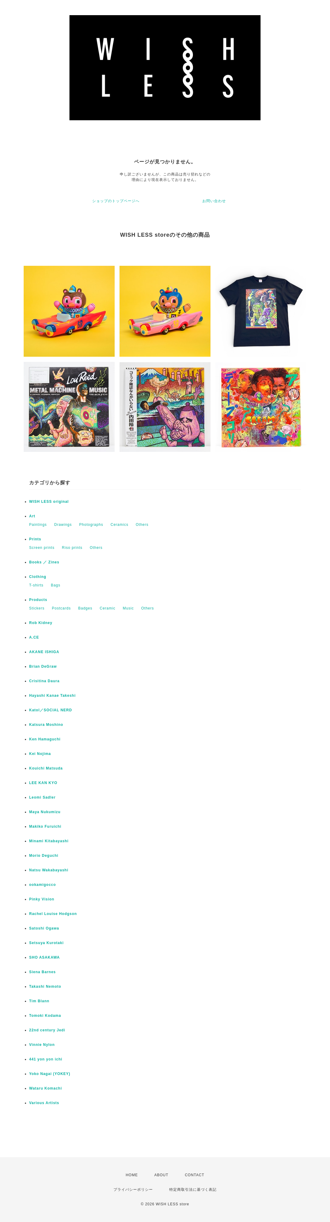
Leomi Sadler (42, 797)
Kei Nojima (40, 754)
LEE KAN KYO (43, 783)
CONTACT (194, 1175)
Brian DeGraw (43, 666)
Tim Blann (39, 1001)
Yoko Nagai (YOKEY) (49, 1074)
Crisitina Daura (44, 681)
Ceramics (119, 525)
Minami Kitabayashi (49, 841)
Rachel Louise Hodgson (53, 914)
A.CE (34, 637)
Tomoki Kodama (45, 1015)
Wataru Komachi (45, 1088)
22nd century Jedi (47, 1030)
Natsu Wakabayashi (48, 870)
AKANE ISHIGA (44, 652)
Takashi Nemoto (45, 986)
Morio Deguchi (43, 855)
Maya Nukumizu (45, 812)
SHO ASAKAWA (44, 957)
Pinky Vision (41, 899)
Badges (85, 608)
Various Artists (44, 1103)
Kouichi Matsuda (46, 768)
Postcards (61, 608)
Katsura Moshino (46, 725)
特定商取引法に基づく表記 (193, 1189)
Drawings (63, 525)
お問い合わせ (214, 201)
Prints (35, 539)
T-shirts (36, 585)
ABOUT (161, 1175)
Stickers (37, 608)
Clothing (37, 577)
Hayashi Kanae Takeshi (52, 695)
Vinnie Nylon (42, 1045)
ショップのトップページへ (116, 201)
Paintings (38, 525)
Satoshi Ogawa (44, 928)
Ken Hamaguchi (45, 739)
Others (142, 525)
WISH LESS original (49, 501)
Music (128, 608)
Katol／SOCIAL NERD (50, 710)
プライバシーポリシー (133, 1189)
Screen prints (42, 548)
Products (38, 600)
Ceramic (108, 608)
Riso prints (72, 548)
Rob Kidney (40, 623)
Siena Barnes (42, 972)
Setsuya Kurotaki (46, 943)
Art (32, 516)
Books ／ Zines (44, 562)
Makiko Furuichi (45, 826)
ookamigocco (42, 885)
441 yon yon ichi (45, 1059)
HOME (132, 1175)
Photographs (91, 525)
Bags (55, 585)
